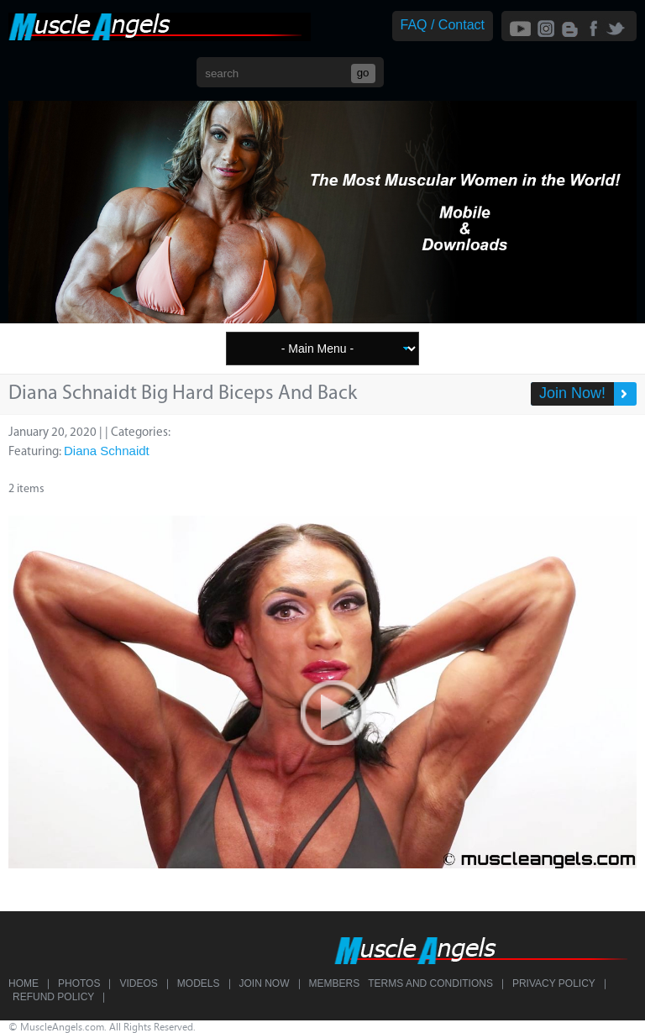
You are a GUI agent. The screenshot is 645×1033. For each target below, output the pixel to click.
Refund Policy (53, 997)
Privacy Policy (553, 983)
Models (198, 983)
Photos (79, 983)
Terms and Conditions (430, 983)
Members (334, 983)
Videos (138, 983)
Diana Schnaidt (106, 450)
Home (23, 983)
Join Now (264, 983)
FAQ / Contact (443, 25)
